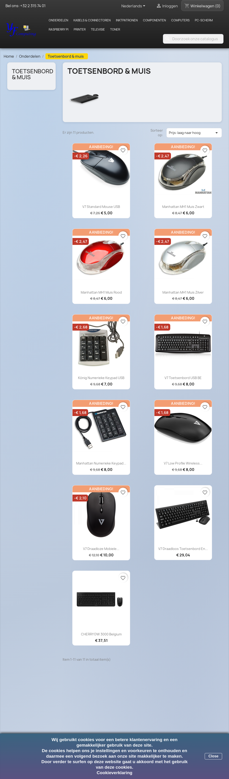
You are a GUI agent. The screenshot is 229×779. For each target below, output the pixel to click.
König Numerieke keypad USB (101, 378)
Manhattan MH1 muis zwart (183, 206)
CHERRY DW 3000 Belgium (101, 634)
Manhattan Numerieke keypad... (101, 463)
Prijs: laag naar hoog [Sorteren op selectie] (194, 133)
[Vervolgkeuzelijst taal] (134, 6)
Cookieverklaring (114, 772)
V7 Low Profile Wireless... (183, 463)
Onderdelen (58, 20)
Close (213, 756)
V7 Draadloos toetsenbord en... (183, 549)
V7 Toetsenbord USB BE (183, 378)
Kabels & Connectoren (92, 20)
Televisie (98, 29)
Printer (80, 29)
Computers (180, 20)
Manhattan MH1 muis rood (101, 292)
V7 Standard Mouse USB (101, 206)
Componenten (154, 20)
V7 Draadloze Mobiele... (101, 549)
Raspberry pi (58, 29)
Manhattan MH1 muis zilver (183, 292)
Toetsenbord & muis (32, 74)
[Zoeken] (193, 39)
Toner (115, 29)
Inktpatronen (127, 20)
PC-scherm (204, 20)
